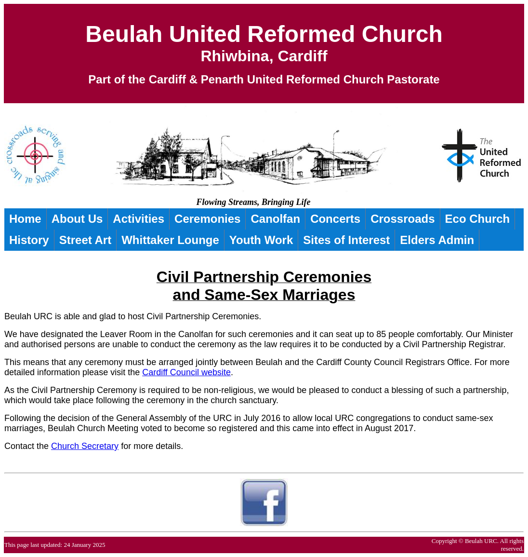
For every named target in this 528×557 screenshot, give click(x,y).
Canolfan (275, 218)
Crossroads (402, 218)
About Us (77, 218)
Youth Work (261, 239)
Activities (138, 218)
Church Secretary (85, 446)
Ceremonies (207, 218)
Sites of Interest (346, 239)
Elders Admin (437, 239)
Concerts (335, 218)
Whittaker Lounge (170, 239)
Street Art (85, 239)
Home (25, 218)
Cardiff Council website (186, 372)
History (29, 239)
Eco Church (477, 218)
